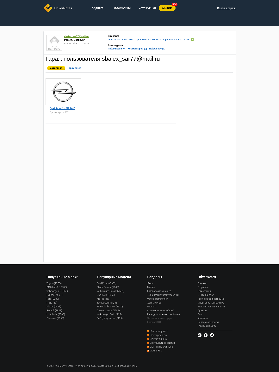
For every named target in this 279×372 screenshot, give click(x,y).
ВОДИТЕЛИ (98, 8)
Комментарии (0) (137, 49)
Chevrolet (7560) (55, 318)
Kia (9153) (51, 302)
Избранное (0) (157, 49)
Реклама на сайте (207, 326)
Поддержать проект (208, 322)
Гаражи (151, 287)
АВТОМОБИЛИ (122, 8)
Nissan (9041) (53, 306)
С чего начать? (206, 295)
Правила (202, 310)
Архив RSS (156, 350)
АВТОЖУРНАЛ (147, 8)
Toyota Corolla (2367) (108, 302)
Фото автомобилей (157, 299)
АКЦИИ (167, 8)
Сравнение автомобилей (160, 310)
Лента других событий (162, 343)
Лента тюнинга (158, 339)
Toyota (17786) (54, 283)
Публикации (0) (116, 49)
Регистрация (204, 291)
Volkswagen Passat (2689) (110, 291)
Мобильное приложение (211, 302)
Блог (200, 314)
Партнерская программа (211, 299)
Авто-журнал (154, 302)
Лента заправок (159, 331)
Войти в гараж (226, 8)
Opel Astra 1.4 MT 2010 (120, 39)
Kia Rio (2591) (104, 299)
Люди (150, 283)
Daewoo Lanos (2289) (108, 310)
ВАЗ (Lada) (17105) (56, 287)
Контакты (203, 318)
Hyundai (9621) (54, 295)
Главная (202, 283)
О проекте (203, 287)
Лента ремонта (158, 335)
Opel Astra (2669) (106, 295)
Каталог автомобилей (159, 291)
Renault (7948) (54, 310)
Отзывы (151, 306)
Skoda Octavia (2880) (108, 287)
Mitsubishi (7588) (55, 314)
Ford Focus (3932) (106, 283)
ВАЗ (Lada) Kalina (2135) (110, 318)
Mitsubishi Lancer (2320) (110, 306)
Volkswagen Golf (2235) (109, 314)
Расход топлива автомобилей (163, 314)
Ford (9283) (52, 299)
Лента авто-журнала (161, 346)
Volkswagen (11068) (57, 291)
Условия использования (211, 306)
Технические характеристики (163, 295)
